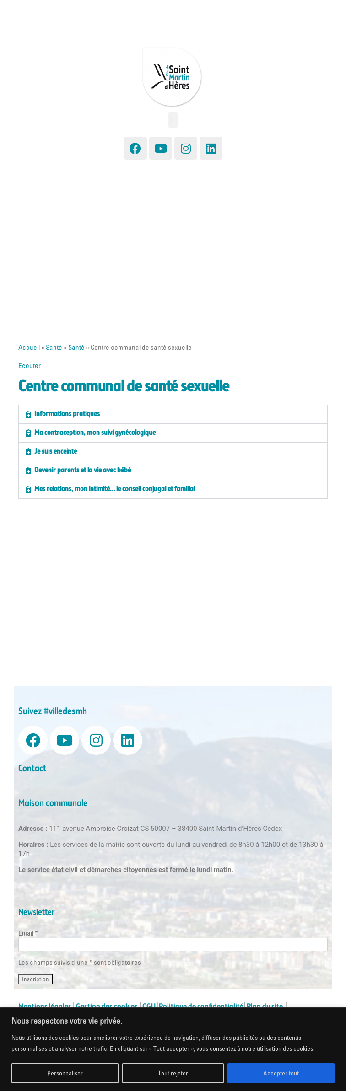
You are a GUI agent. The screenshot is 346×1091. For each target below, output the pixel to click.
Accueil (29, 347)
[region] (173, 1049)
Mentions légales (44, 1006)
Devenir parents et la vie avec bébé (82, 470)
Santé (54, 347)
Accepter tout (281, 1073)
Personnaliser (65, 1073)
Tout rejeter (173, 1073)
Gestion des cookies (107, 1006)
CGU (149, 1006)
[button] (172, 120)
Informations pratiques (67, 414)
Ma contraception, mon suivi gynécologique (95, 433)
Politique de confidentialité (201, 1006)
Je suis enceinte (55, 451)
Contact (32, 769)
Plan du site (266, 1006)
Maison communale (53, 803)
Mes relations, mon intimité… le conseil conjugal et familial (114, 489)
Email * (28, 933)
